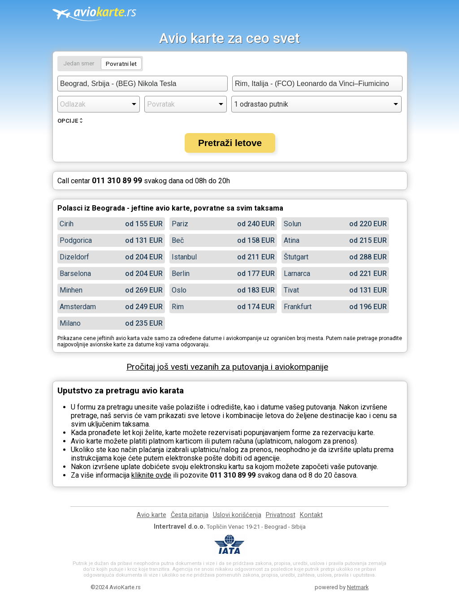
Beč (178, 240)
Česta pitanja (189, 515)
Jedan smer (79, 63)
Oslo (179, 290)
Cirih (67, 224)
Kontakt (311, 515)
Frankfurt (298, 306)
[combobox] (142, 83)
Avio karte (151, 515)
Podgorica (76, 240)
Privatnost (280, 515)
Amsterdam (78, 306)
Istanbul (184, 257)
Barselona (75, 273)
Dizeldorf (74, 257)
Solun (292, 224)
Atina (291, 240)
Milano (70, 323)
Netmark (357, 587)
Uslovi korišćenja (237, 515)
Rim (178, 306)
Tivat (291, 290)
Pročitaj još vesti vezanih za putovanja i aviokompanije (227, 367)
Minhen (71, 290)
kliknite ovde (151, 475)
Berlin (181, 273)
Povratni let (121, 63)
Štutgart (296, 257)
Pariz (180, 224)
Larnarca (297, 273)
